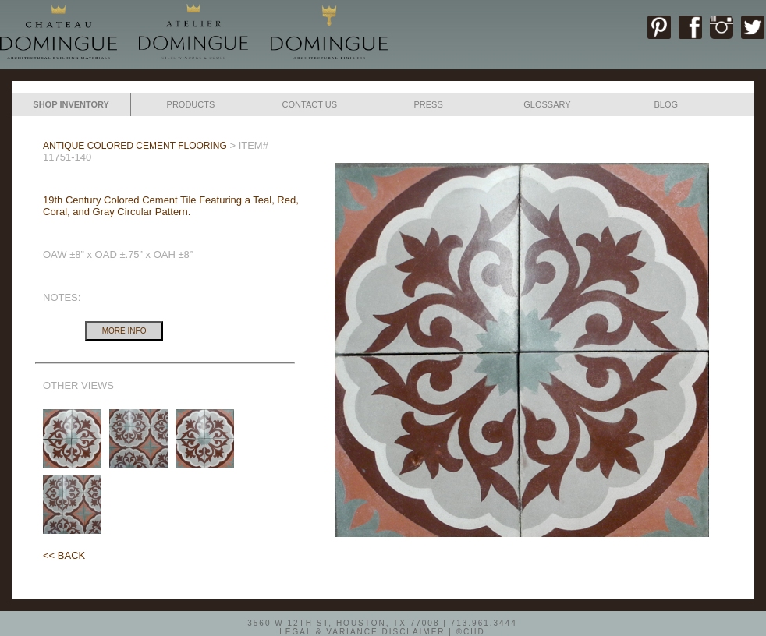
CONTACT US (310, 104)
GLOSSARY (546, 104)
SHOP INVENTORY (71, 104)
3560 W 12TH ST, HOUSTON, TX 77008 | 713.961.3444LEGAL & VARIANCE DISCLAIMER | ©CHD (382, 626)
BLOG (666, 104)
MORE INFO (124, 331)
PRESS (427, 104)
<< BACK (64, 555)
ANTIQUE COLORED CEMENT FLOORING (135, 145)
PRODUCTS (191, 104)
